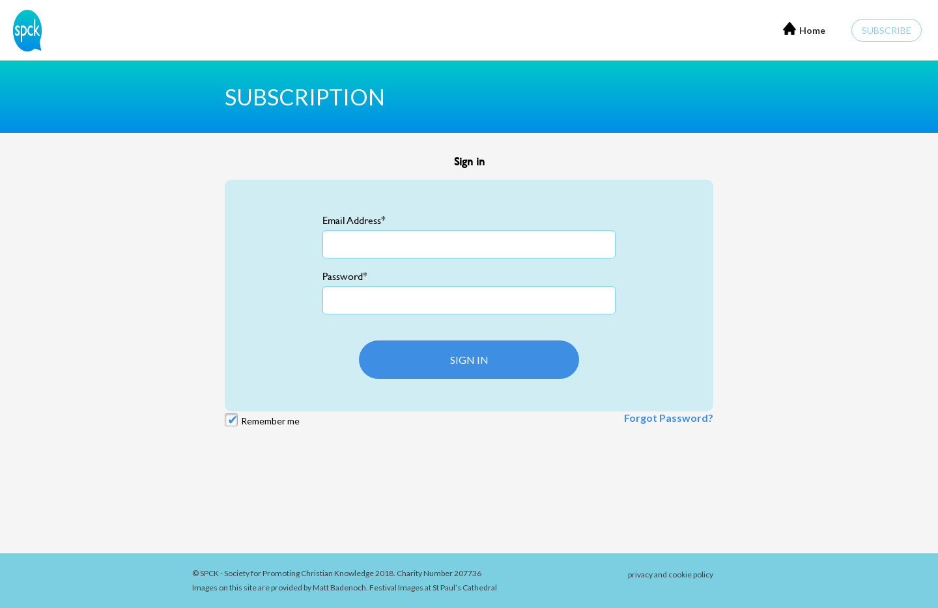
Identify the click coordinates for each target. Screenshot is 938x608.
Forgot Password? (668, 417)
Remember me (270, 420)
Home (804, 29)
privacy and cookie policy (670, 574)
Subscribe (886, 30)
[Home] (24, 29)
